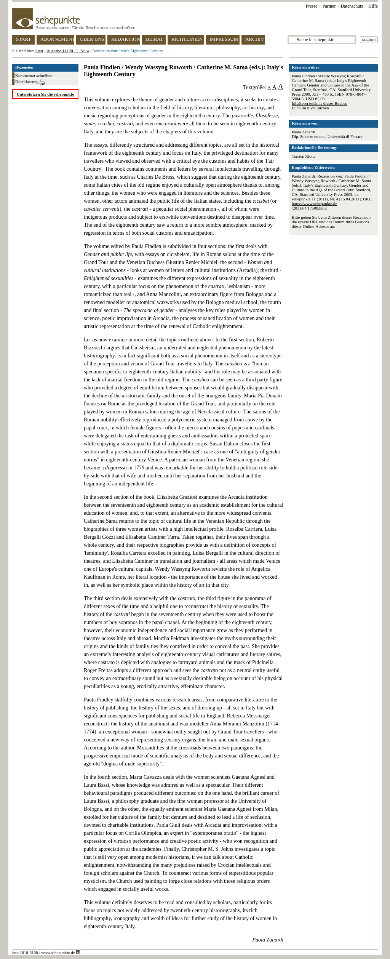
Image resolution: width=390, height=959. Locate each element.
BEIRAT (154, 39)
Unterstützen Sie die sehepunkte (45, 94)
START (23, 39)
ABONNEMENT (57, 39)
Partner (329, 6)
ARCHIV (254, 39)
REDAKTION (125, 39)
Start (39, 50)
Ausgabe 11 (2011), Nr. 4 (67, 50)
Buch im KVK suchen (310, 108)
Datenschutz (352, 6)
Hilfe (373, 6)
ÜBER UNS (92, 39)
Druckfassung (30, 82)
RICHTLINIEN (187, 39)
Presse (312, 6)
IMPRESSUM (223, 39)
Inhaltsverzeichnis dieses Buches (319, 103)
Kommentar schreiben (33, 75)
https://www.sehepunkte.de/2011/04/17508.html (314, 205)
